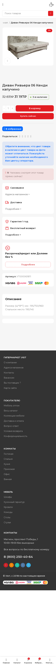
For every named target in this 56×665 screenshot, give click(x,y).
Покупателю (12, 400)
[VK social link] (25, 136)
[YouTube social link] (6, 565)
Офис (7, 474)
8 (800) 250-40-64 (18, 557)
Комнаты (10, 448)
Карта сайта (10, 388)
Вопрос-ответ (11, 426)
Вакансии (9, 377)
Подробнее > (13, 209)
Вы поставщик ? (12, 382)
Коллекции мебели (14, 415)
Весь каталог (11, 410)
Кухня (7, 464)
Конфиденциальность (15, 436)
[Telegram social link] (28, 136)
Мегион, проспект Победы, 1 (21, 539)
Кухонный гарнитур (14, 502)
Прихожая (9, 469)
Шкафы (8, 497)
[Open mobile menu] (3, 4)
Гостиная (8, 454)
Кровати (8, 507)
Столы (7, 517)
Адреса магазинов (13, 367)
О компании (10, 362)
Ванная (8, 479)
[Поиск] (28, 13)
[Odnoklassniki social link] (19, 136)
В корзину (35, 108)
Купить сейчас (28, 116)
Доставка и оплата (14, 421)
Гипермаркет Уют (15, 357)
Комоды (8, 512)
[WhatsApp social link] (22, 136)
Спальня (8, 459)
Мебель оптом (11, 405)
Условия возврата (13, 431)
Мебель (8, 492)
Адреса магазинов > (17, 194)
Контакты (9, 372)
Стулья (7, 522)
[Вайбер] (30, 136)
